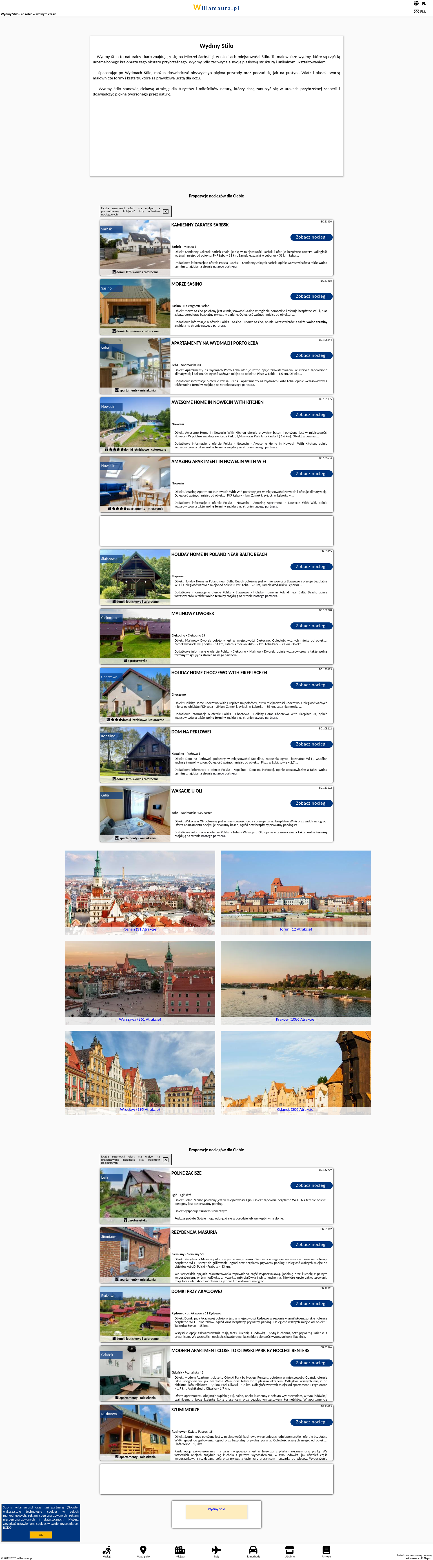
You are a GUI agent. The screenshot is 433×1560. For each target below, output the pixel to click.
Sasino (106, 288)
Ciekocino (109, 617)
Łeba (105, 347)
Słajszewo (109, 558)
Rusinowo (109, 1414)
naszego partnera (225, 266)
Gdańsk (107, 1354)
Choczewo (109, 677)
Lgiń (104, 1177)
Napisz (428, 1558)
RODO (7, 1528)
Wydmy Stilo (216, 1509)
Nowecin (108, 406)
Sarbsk (106, 229)
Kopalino (108, 736)
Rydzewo (108, 1295)
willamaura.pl (216, 8)
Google (73, 1507)
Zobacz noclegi (311, 237)
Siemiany (108, 1236)
